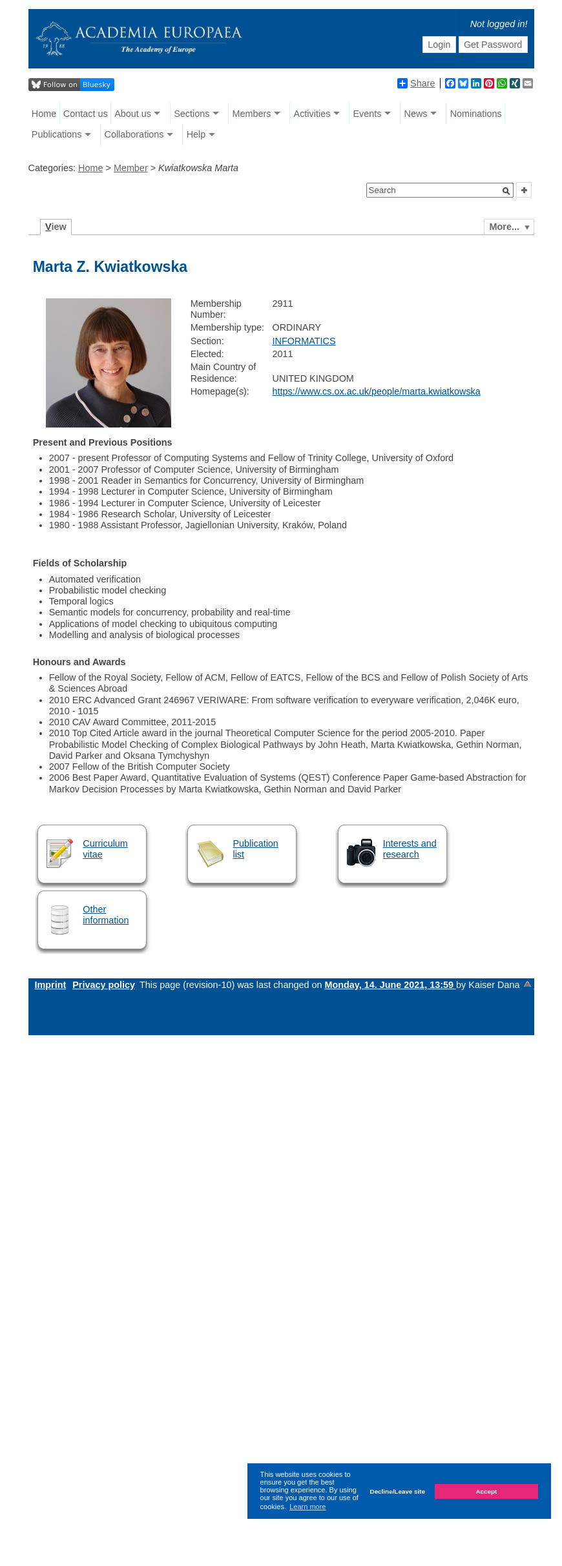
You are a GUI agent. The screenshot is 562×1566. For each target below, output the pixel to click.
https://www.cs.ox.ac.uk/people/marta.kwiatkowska (377, 391)
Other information (106, 914)
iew (56, 227)
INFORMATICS (304, 341)
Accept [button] (486, 1491)
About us (132, 113)
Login (439, 44)
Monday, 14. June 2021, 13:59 (390, 985)
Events (367, 113)
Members (251, 113)
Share (416, 83)
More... (504, 227)
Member (131, 168)
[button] (506, 191)
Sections (191, 113)
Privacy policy (103, 985)
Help (196, 134)
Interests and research (410, 849)
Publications (57, 134)
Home (44, 113)
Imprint (51, 985)
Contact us (85, 113)
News (416, 113)
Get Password (493, 44)
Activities (312, 113)
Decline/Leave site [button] (398, 1491)
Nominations (476, 113)
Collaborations (134, 134)
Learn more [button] (307, 1506)
